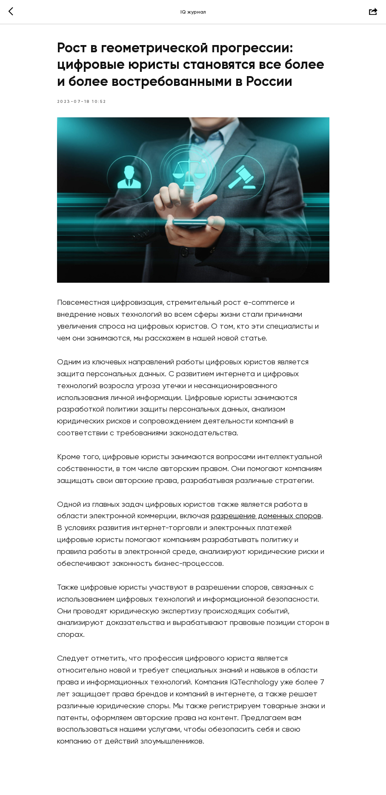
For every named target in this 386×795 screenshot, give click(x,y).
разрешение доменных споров (266, 516)
